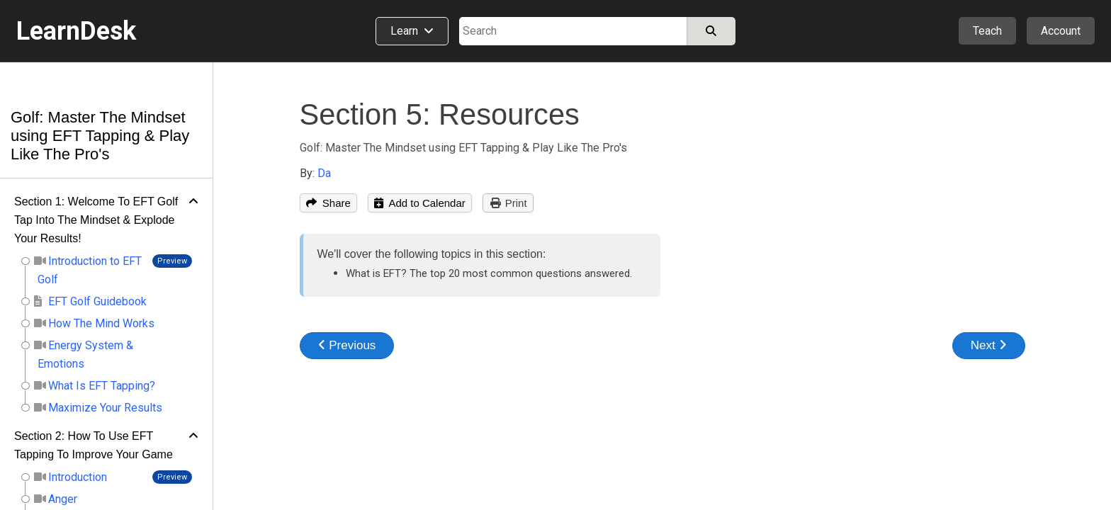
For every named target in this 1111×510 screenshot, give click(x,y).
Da (324, 173)
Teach (987, 31)
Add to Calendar (420, 203)
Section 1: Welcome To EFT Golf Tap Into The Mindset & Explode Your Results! (96, 220)
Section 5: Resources (440, 114)
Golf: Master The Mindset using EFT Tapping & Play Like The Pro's (100, 135)
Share (328, 203)
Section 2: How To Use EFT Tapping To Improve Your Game (93, 445)
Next (989, 345)
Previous (347, 345)
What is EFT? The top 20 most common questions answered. (489, 273)
